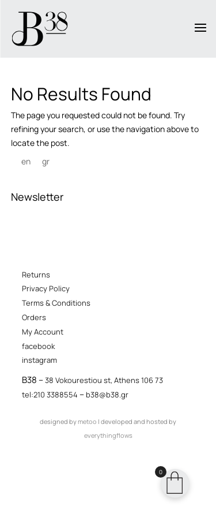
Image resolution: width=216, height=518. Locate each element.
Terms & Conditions (56, 303)
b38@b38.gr (107, 394)
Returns (36, 274)
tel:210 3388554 (50, 394)
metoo (87, 421)
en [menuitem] (26, 161)
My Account (42, 331)
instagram (39, 360)
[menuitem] (26, 161)
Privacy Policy (46, 288)
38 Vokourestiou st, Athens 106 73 (104, 380)
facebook (38, 346)
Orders (34, 317)
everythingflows (108, 435)
